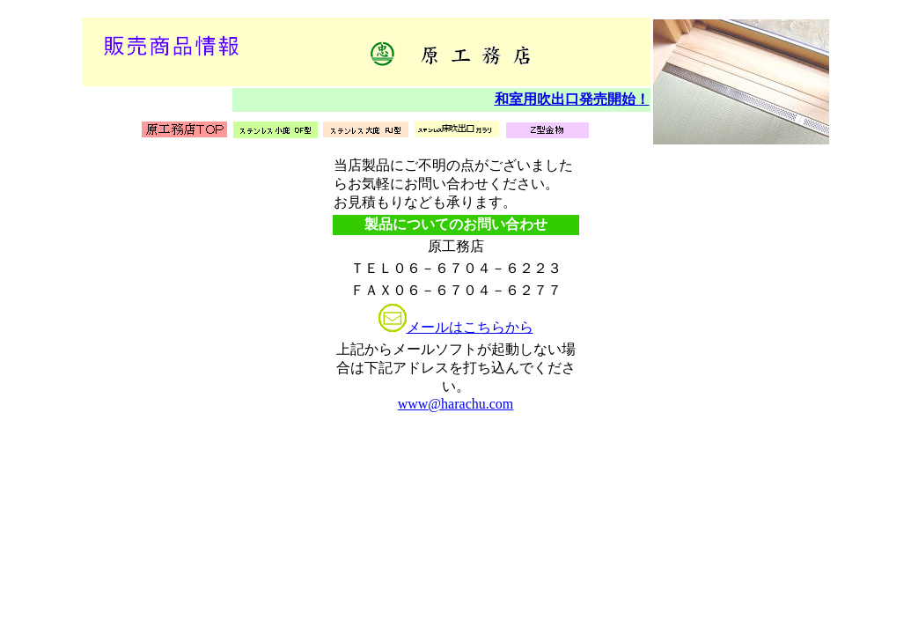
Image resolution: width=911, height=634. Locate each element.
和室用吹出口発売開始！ (572, 99)
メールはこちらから (470, 327)
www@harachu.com (456, 403)
